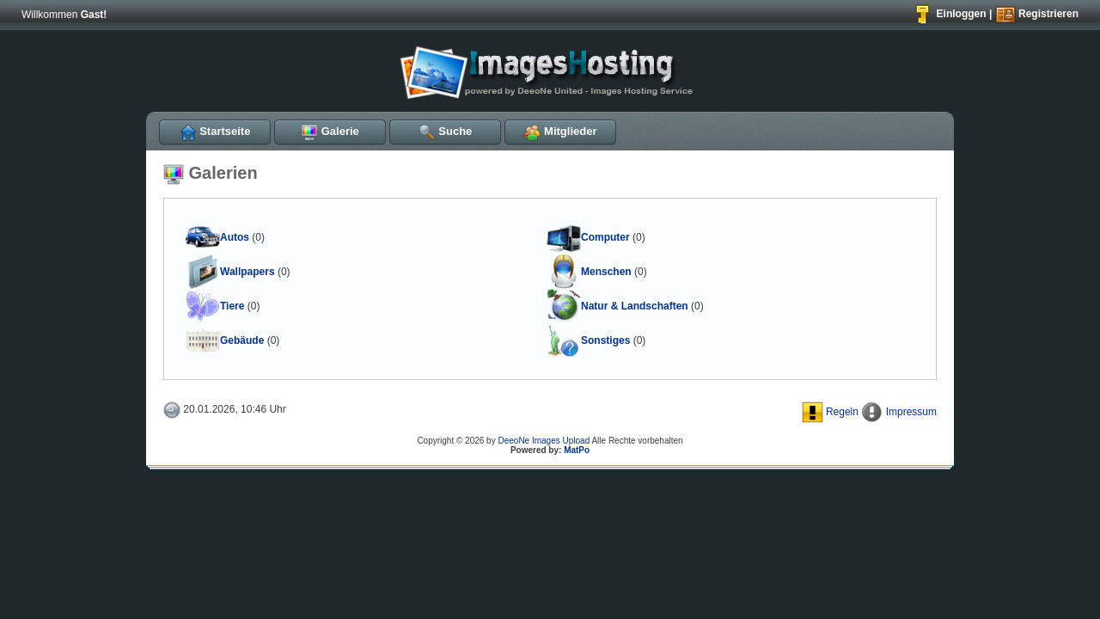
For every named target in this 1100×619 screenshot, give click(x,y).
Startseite (215, 131)
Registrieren (1037, 14)
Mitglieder (559, 131)
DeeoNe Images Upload (544, 440)
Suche (446, 131)
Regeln (830, 412)
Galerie (330, 131)
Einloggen (949, 14)
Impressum (899, 412)
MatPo (577, 450)
